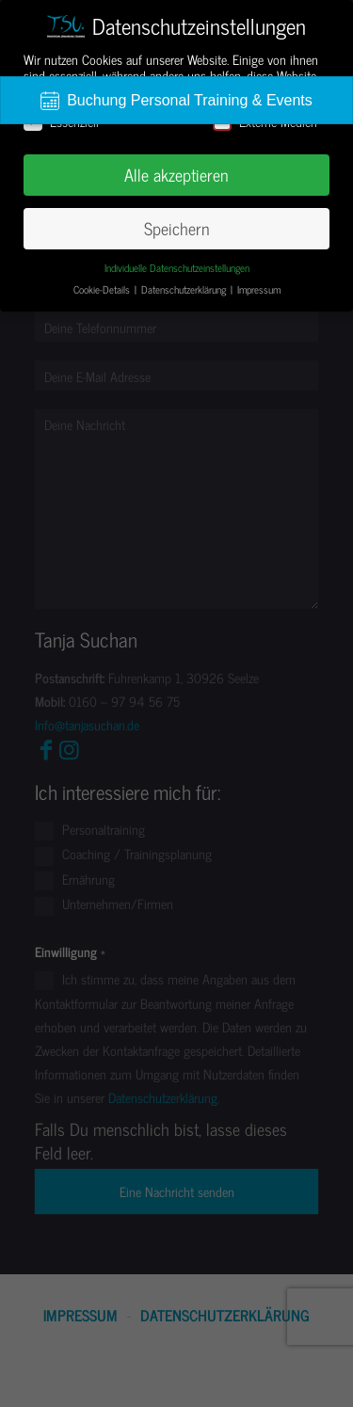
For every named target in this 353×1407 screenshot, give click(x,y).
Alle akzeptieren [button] (176, 174)
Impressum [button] (259, 289)
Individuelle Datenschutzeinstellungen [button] (176, 268)
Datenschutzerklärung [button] (185, 289)
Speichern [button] (177, 228)
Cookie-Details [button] (103, 289)
